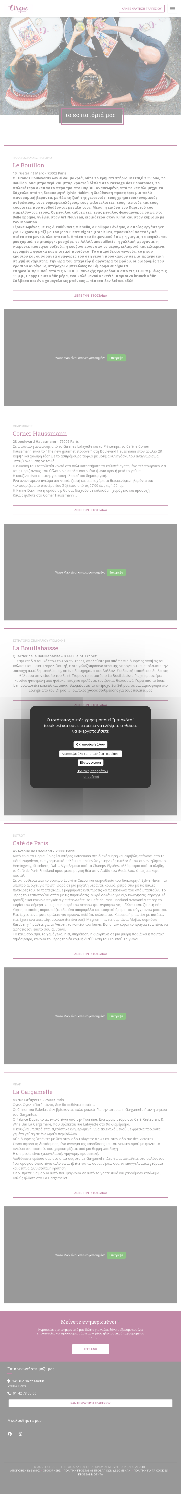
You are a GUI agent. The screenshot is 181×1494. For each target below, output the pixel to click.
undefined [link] (91, 776)
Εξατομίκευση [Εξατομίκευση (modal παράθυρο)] (90, 762)
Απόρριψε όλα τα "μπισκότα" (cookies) (90, 753)
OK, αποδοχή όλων (90, 744)
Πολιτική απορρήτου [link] (92, 771)
